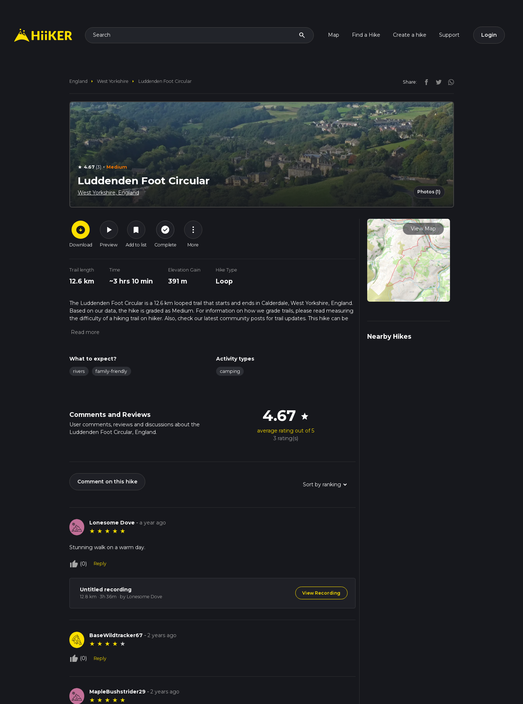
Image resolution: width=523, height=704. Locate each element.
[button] (84, 332)
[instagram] (448, 82)
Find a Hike (366, 35)
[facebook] (424, 82)
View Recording (321, 593)
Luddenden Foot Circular (165, 81)
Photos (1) (429, 191)
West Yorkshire (113, 81)
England (78, 81)
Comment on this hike (107, 481)
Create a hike (409, 35)
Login (489, 35)
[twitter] (437, 82)
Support (449, 35)
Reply (100, 563)
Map (333, 35)
